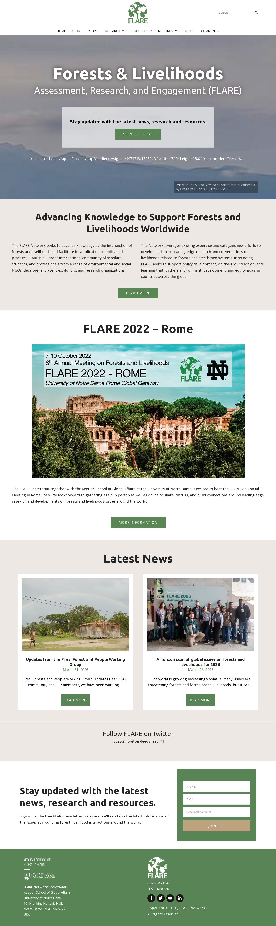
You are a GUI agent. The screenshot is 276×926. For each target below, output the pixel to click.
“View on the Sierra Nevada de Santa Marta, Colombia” (216, 185)
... (121, 684)
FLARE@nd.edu (158, 889)
